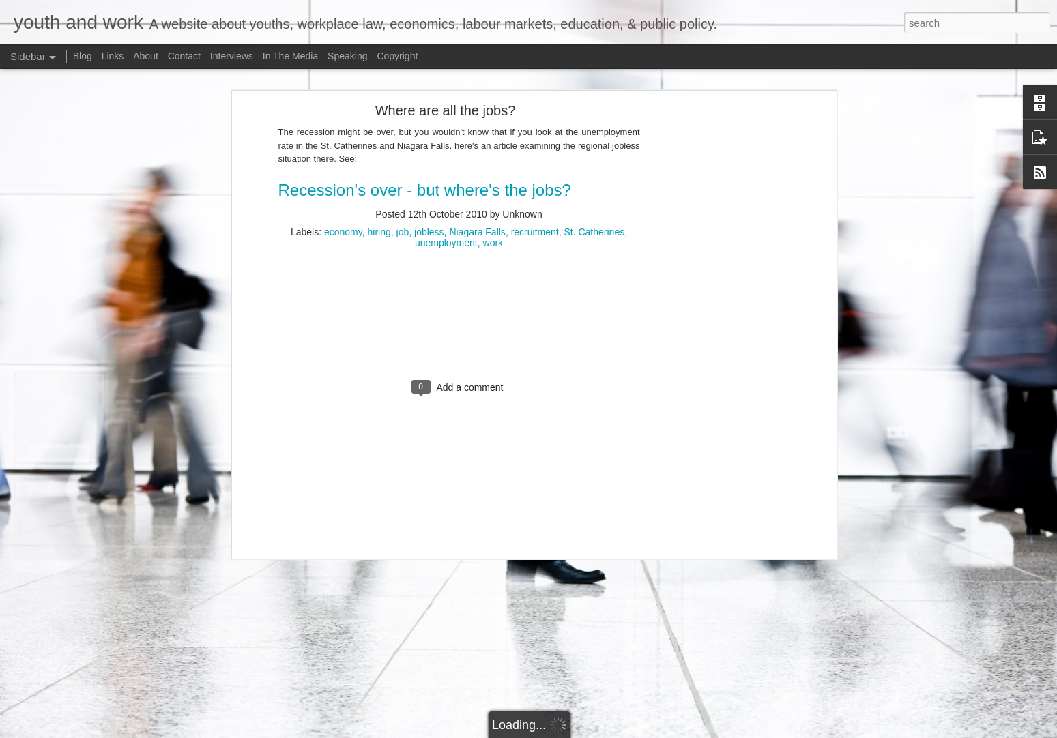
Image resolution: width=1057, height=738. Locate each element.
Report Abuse (819, 730)
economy (343, 145)
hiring (379, 145)
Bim (714, 730)
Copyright (397, 55)
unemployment (446, 156)
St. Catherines (594, 145)
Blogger (779, 730)
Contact (184, 55)
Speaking (347, 55)
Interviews (231, 55)
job (402, 145)
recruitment (535, 145)
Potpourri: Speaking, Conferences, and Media (116, 697)
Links (113, 55)
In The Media (290, 55)
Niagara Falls (477, 145)
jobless (429, 145)
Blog (82, 55)
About (145, 55)
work (493, 156)
